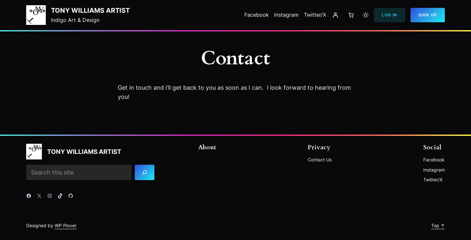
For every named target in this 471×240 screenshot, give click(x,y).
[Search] (145, 172)
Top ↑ (438, 225)
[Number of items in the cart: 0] (351, 15)
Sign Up (427, 14)
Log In (389, 14)
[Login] (335, 15)
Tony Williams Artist (90, 10)
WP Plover (66, 225)
